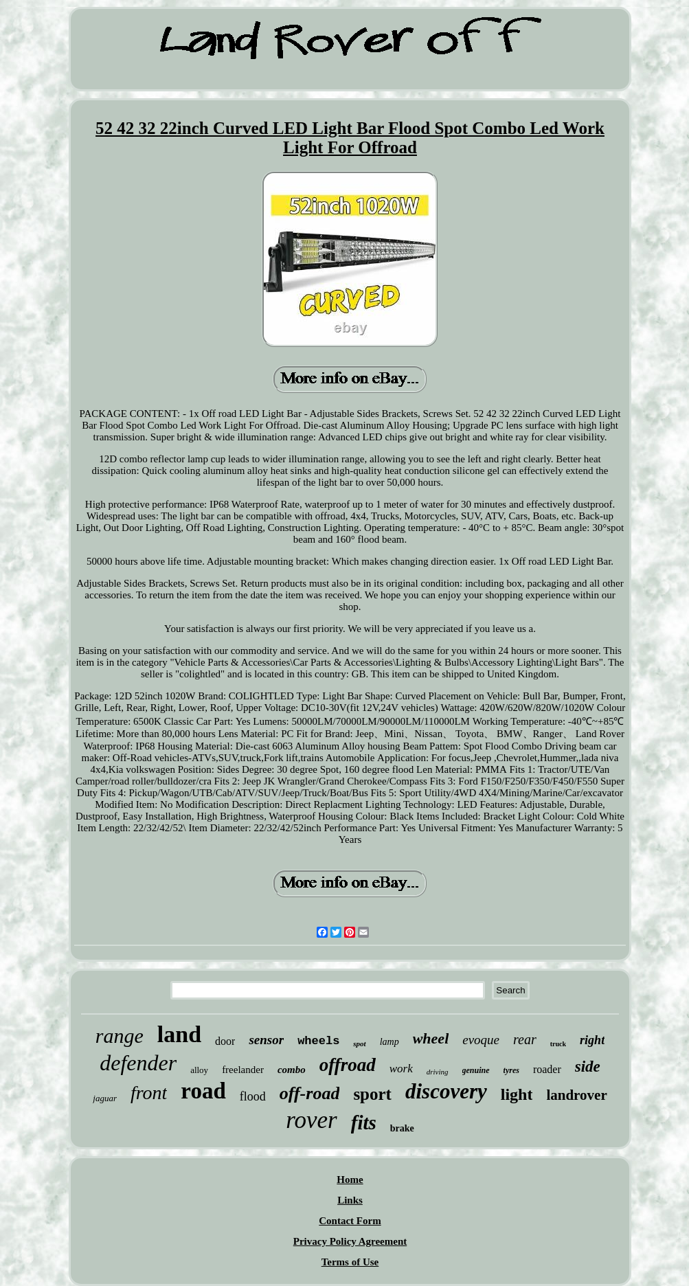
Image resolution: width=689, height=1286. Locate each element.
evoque (480, 1040)
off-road (310, 1093)
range (119, 1035)
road (203, 1091)
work (401, 1068)
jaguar (105, 1098)
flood (253, 1096)
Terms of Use (350, 1261)
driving (438, 1072)
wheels (318, 1041)
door (225, 1041)
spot (359, 1043)
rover (311, 1120)
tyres (511, 1070)
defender (138, 1062)
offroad (347, 1064)
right (592, 1040)
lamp (389, 1042)
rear (524, 1039)
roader (547, 1069)
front (149, 1092)
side (587, 1066)
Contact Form (350, 1220)
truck (558, 1044)
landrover (576, 1095)
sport (372, 1094)
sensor (266, 1040)
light (517, 1094)
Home (350, 1179)
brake (402, 1128)
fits (363, 1122)
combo (292, 1069)
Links (350, 1200)
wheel (431, 1038)
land (179, 1034)
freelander (243, 1069)
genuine (476, 1070)
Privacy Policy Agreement (350, 1241)
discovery (446, 1091)
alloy (199, 1070)
